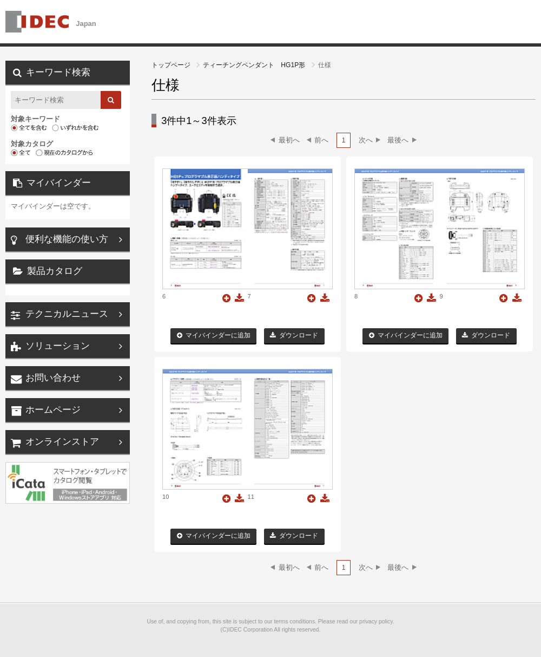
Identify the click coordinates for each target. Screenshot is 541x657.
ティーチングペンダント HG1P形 (255, 65)
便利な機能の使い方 (66, 239)
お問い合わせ (53, 378)
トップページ (171, 65)
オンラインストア (62, 442)
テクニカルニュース (66, 314)
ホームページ (53, 410)
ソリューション (57, 346)
